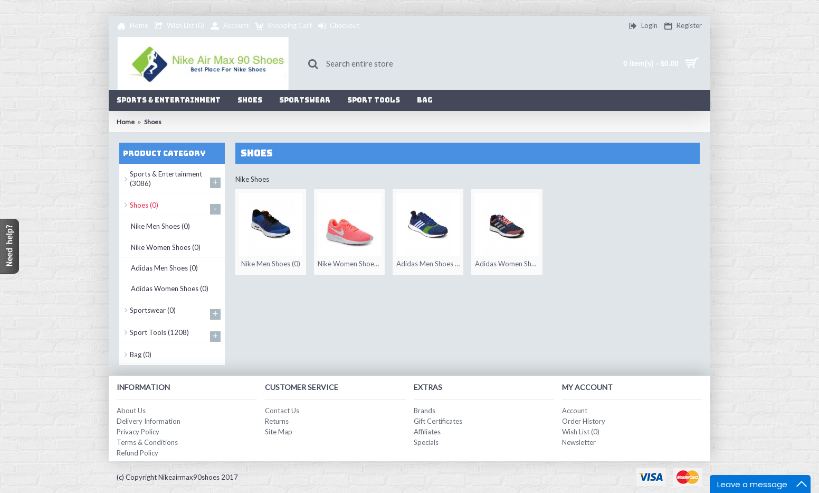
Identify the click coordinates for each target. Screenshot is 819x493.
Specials (426, 442)
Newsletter (579, 442)
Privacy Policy (138, 431)
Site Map (278, 431)
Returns (277, 421)
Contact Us (282, 410)
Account (574, 410)
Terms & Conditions (147, 442)
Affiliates (427, 431)
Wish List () (580, 431)
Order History (583, 421)
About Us (131, 410)
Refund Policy (137, 453)
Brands (424, 410)
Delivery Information (148, 421)
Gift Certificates (438, 421)
